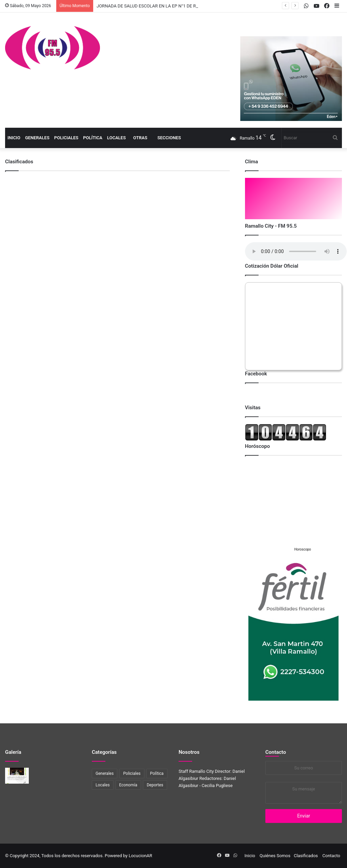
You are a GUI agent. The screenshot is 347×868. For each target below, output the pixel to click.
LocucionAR (140, 855)
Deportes (155, 785)
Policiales (66, 137)
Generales (37, 137)
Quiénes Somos (275, 855)
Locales (116, 137)
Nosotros (189, 752)
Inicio (13, 137)
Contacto (275, 752)
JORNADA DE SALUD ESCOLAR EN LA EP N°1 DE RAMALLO (155, 5)
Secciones (169, 137)
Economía (128, 785)
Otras (140, 137)
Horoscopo (302, 549)
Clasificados (306, 855)
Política (92, 137)
